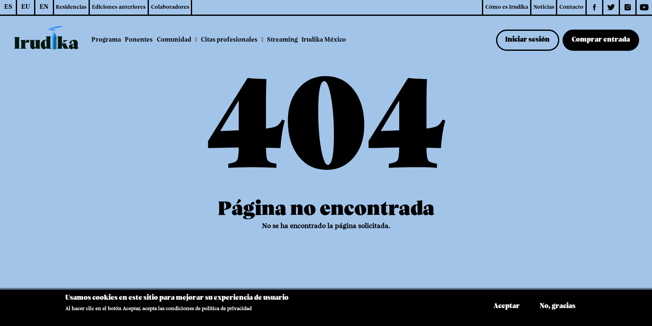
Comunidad (174, 40)
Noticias (543, 7)
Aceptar (507, 309)
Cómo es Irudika (506, 7)
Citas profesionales (229, 40)
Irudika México (323, 40)
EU (25, 7)
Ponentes (139, 40)
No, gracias (557, 309)
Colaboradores (170, 7)
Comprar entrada (601, 40)
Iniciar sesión (527, 40)
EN (44, 7)
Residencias (71, 7)
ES (8, 7)
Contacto (571, 7)
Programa (106, 40)
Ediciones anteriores (119, 7)
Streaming (282, 40)
